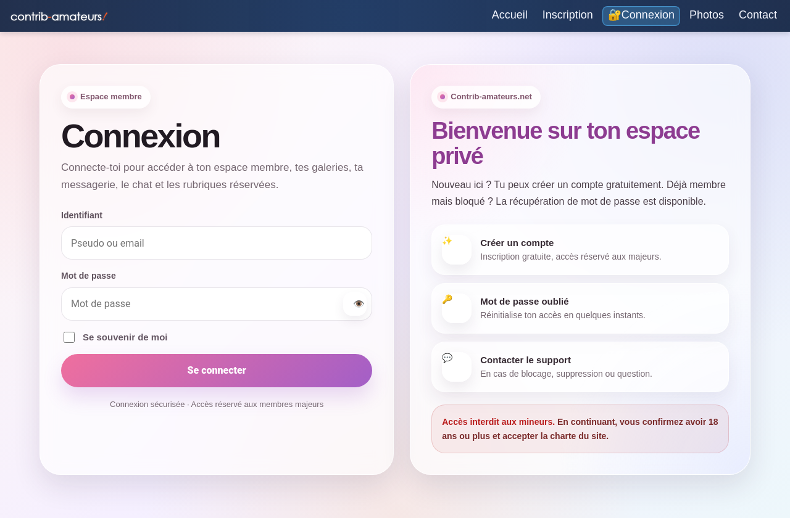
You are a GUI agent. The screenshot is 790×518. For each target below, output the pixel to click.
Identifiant (81, 215)
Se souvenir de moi (116, 337)
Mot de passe (88, 276)
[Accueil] (509, 16)
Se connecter (216, 370)
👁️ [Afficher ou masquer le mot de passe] (359, 304)
